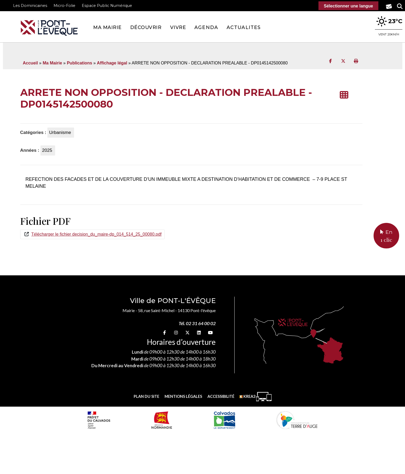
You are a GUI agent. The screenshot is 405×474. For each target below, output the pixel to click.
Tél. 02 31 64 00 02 (197, 323)
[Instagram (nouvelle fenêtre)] (176, 332)
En (386, 236)
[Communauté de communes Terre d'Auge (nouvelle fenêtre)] (297, 420)
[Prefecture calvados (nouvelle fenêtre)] (98, 420)
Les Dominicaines (30, 5)
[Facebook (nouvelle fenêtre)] (164, 332)
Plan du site (146, 396)
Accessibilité (220, 396)
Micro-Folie (64, 5)
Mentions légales (183, 396)
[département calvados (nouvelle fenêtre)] (224, 420)
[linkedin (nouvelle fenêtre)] (199, 332)
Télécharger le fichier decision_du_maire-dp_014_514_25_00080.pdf (96, 234)
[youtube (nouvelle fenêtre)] (210, 332)
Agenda (206, 27)
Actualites (244, 27)
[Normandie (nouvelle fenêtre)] (161, 420)
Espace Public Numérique (107, 5)
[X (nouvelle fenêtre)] (187, 332)
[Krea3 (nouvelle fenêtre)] (256, 396)
